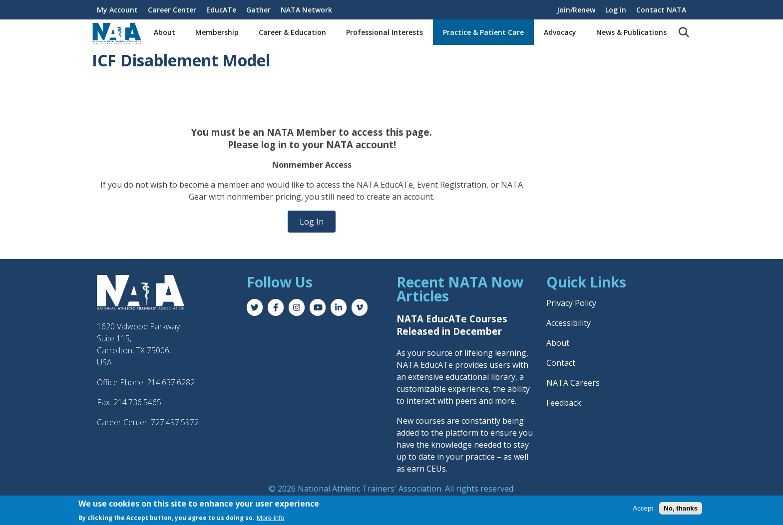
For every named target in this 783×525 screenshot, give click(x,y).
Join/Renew (576, 9)
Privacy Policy (571, 302)
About (164, 32)
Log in (615, 9)
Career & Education (292, 32)
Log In (312, 221)
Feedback (563, 402)
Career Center (172, 9)
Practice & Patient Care (483, 32)
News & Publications (631, 32)
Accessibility (568, 322)
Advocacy (560, 32)
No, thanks (681, 509)
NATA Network (306, 9)
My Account (117, 9)
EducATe (221, 9)
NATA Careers (573, 382)
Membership (217, 32)
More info (271, 518)
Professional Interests (384, 32)
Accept (643, 509)
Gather (258, 9)
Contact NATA (661, 9)
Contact (560, 362)
